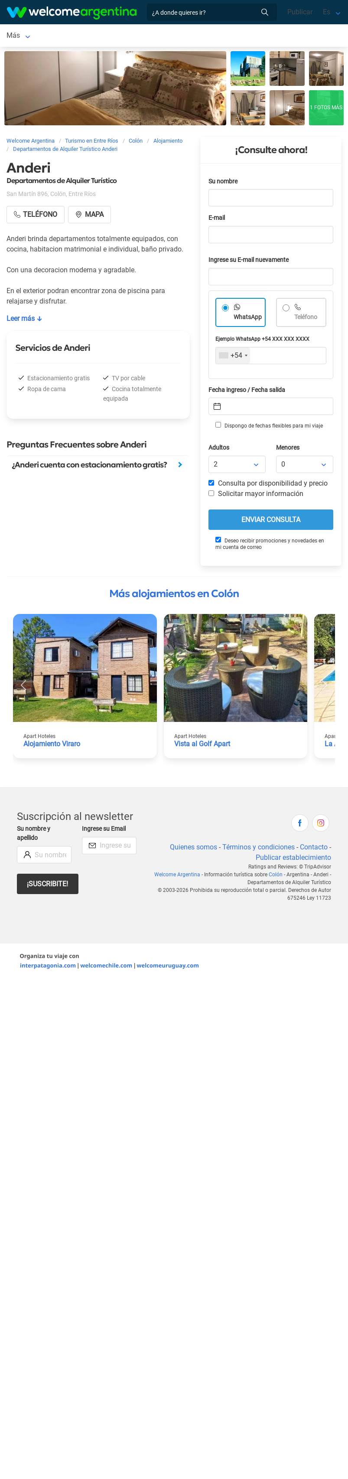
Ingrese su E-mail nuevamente (248, 261)
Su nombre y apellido (33, 835)
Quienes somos (193, 849)
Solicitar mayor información (255, 495)
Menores (287, 449)
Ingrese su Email (104, 830)
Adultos (218, 449)
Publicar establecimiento (293, 859)
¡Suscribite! (47, 886)
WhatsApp (248, 319)
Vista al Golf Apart (202, 745)
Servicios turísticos (137, 36)
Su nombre (222, 183)
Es (326, 12)
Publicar (299, 12)
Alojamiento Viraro (51, 745)
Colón (15, 36)
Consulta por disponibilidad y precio (268, 485)
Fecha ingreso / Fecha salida (246, 391)
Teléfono (305, 319)
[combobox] (233, 357)
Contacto (314, 849)
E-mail (216, 219)
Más (182, 36)
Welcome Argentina (177, 876)
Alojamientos (60, 36)
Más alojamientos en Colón (174, 595)
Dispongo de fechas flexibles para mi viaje (269, 427)
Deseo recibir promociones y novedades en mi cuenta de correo (269, 545)
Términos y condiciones (258, 849)
